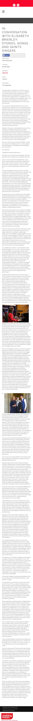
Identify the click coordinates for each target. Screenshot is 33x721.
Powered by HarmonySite (8, 710)
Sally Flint (5, 73)
